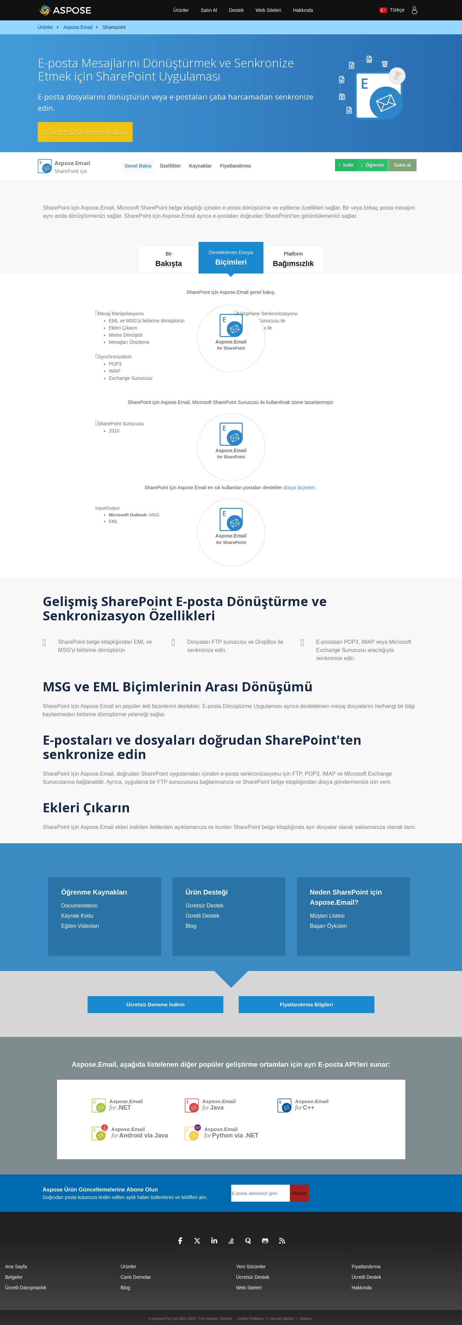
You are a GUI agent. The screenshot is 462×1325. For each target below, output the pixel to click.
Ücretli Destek (202, 914)
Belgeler (13, 1274)
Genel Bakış (138, 166)
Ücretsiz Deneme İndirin (89, 132)
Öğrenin (371, 166)
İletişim (306, 1316)
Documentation (79, 903)
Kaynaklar (200, 166)
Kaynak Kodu (77, 914)
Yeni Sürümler (251, 1264)
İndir (344, 166)
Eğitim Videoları (80, 924)
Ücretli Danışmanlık (25, 1285)
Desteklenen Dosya (231, 256)
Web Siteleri (268, 10)
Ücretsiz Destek (204, 903)
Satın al (401, 166)
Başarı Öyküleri (328, 924)
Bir (163, 259)
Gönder (299, 1190)
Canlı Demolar (136, 1274)
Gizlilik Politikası (250, 1316)
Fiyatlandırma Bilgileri (306, 1001)
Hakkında (303, 10)
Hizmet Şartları (282, 1316)
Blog (190, 924)
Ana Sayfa (16, 1264)
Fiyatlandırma (235, 166)
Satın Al (209, 10)
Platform (299, 259)
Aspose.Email (127, 1102)
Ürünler (181, 10)
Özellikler (170, 166)
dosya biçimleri (299, 486)
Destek (236, 10)
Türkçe (391, 10)
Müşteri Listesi (327, 914)
